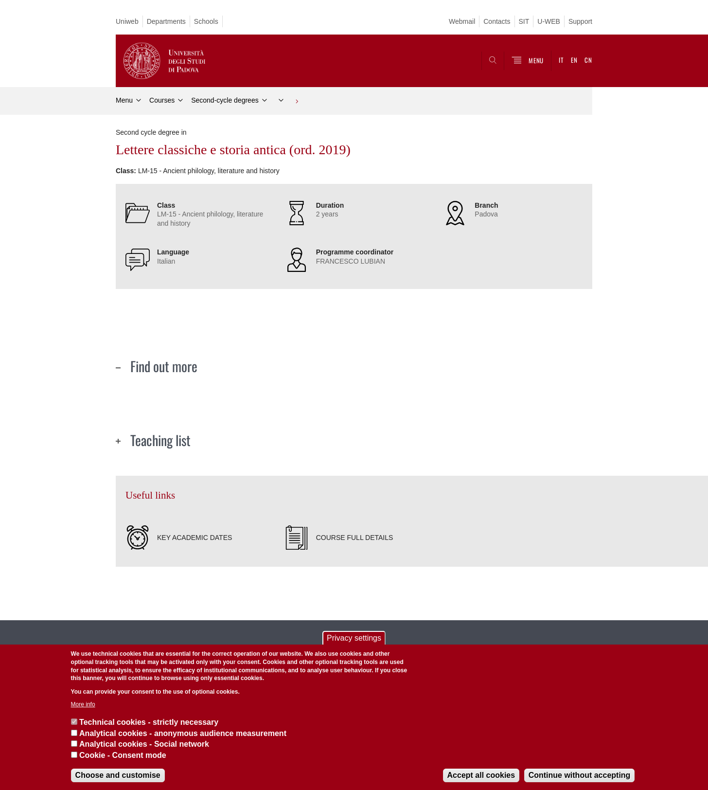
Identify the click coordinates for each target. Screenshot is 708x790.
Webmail (462, 21)
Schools (206, 21)
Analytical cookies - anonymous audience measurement (182, 733)
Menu (124, 100)
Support (580, 21)
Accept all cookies (481, 775)
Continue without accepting (580, 775)
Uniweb (127, 21)
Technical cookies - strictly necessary (148, 722)
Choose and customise (117, 775)
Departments (166, 21)
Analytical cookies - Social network (144, 744)
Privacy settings (354, 638)
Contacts (496, 21)
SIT (524, 21)
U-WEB (548, 21)
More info (83, 704)
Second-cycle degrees (225, 100)
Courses (162, 100)
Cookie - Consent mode (122, 755)
